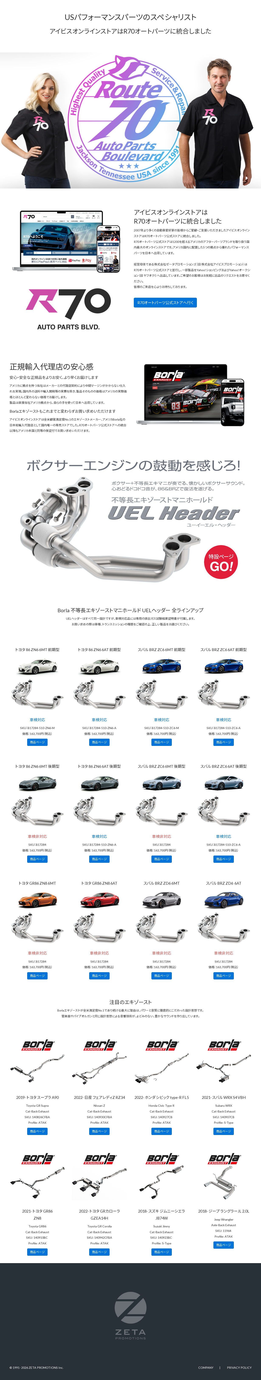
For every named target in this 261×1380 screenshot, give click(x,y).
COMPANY (205, 1367)
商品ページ (37, 742)
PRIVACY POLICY (239, 1367)
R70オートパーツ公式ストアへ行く (165, 302)
